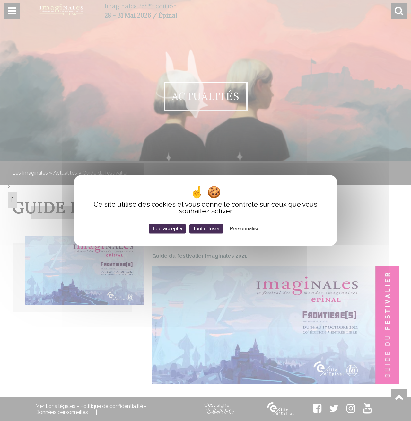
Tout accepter (167, 228)
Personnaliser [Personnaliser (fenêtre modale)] (245, 228)
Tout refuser (206, 228)
